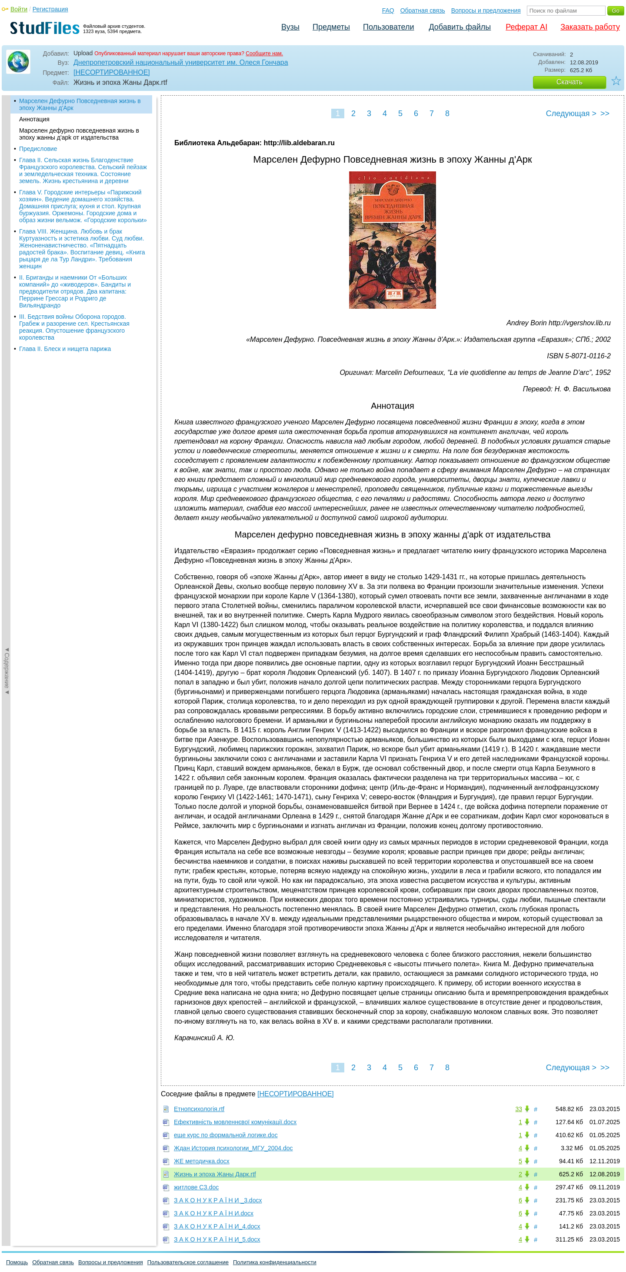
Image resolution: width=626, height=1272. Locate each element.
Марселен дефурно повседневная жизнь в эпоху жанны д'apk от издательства (79, 134)
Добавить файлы (460, 27)
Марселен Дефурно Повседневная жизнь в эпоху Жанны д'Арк (80, 104)
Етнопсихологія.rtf (199, 1108)
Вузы (290, 27)
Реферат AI (526, 27)
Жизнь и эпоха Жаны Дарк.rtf (215, 1174)
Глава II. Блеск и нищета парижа (65, 348)
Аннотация (34, 119)
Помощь (17, 1262)
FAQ (388, 10)
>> (604, 113)
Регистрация (50, 9)
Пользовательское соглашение (188, 1262)
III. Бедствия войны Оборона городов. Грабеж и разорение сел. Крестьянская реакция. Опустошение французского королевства (74, 327)
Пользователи (388, 27)
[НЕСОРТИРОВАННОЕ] (111, 72)
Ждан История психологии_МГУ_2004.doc (233, 1148)
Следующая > (571, 113)
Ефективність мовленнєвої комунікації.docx (235, 1121)
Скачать (569, 82)
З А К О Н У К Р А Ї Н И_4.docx (217, 1226)
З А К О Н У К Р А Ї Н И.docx (213, 1213)
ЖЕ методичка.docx (202, 1161)
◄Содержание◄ (6, 247)
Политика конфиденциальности (274, 1262)
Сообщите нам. (264, 53)
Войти (18, 9)
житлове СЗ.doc (196, 1187)
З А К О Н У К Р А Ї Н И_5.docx (217, 1239)
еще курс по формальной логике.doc (226, 1135)
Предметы (331, 27)
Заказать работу (590, 27)
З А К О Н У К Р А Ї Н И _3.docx (218, 1200)
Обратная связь (422, 10)
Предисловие (38, 148)
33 (518, 1108)
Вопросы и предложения (486, 10)
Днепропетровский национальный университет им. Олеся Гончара (180, 62)
